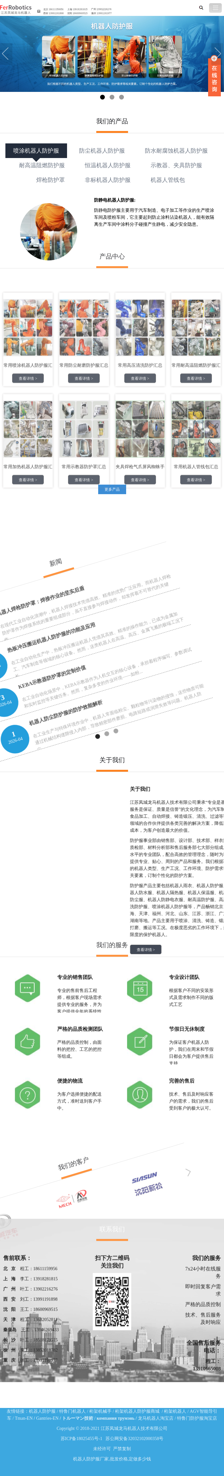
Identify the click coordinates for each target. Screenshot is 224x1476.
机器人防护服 (42, 1411)
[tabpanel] (112, 54)
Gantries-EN (47, 1418)
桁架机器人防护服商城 (137, 1411)
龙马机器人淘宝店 (155, 1418)
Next (217, 54)
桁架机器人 (175, 1411)
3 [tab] (121, 97)
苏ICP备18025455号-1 (81, 1438)
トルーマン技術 (77, 1418)
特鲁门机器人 (72, 1411)
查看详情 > (28, 267)
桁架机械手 (100, 1411)
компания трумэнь (115, 1418)
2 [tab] (112, 97)
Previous (6, 54)
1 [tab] (102, 97)
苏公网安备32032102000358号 (134, 1438)
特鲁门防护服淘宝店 (197, 1418)
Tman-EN (24, 1418)
